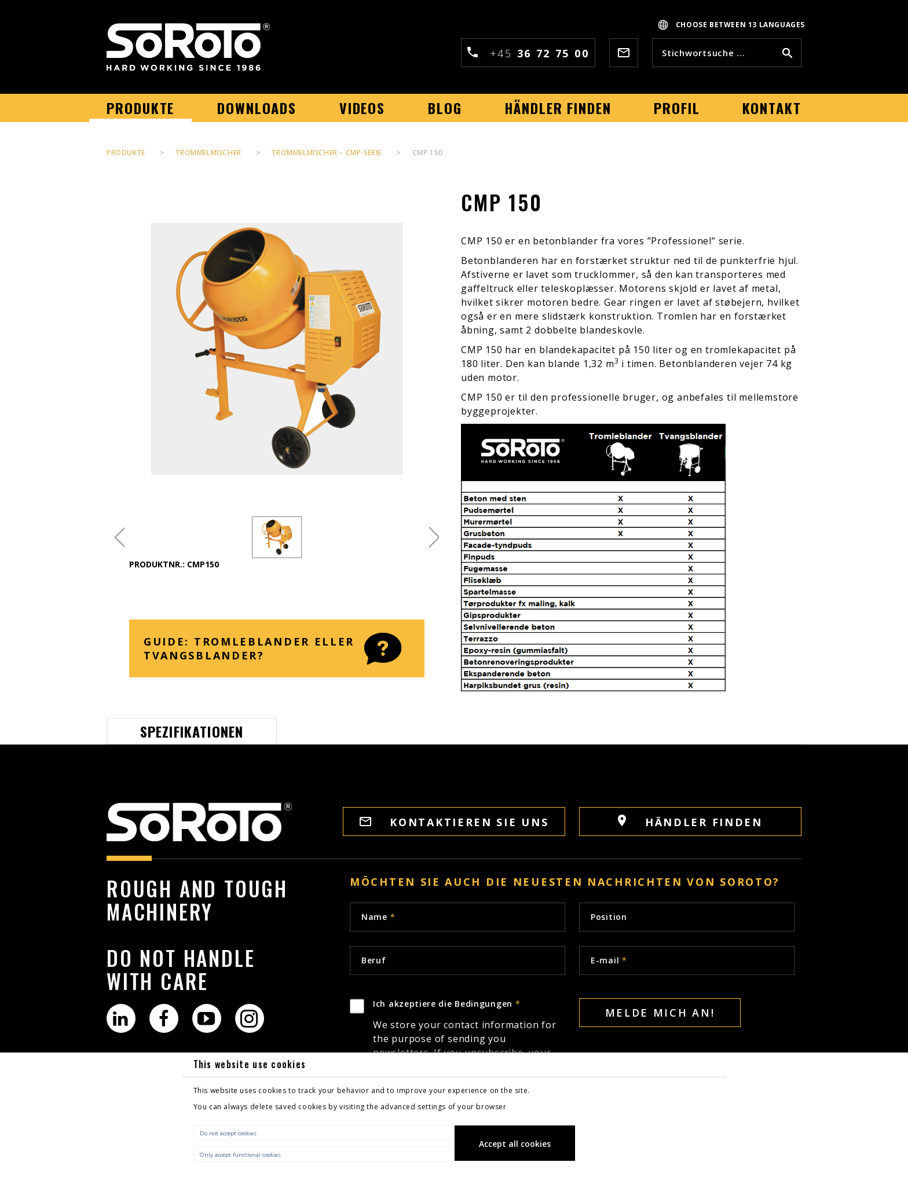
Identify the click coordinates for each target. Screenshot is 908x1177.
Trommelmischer (208, 152)
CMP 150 (427, 152)
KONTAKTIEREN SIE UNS (454, 822)
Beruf (373, 960)
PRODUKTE (126, 152)
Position (609, 916)
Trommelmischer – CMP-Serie (327, 152)
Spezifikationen (192, 731)
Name (378, 916)
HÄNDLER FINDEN (690, 822)
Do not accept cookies (228, 1133)
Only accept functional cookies (240, 1154)
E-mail (609, 960)
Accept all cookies (515, 1143)
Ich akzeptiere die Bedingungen (469, 1049)
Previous (120, 537)
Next (434, 537)
